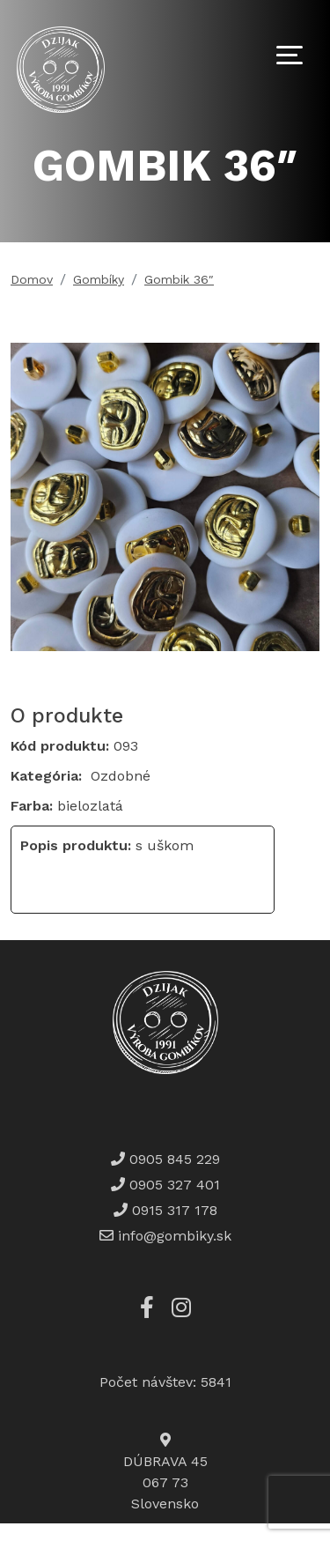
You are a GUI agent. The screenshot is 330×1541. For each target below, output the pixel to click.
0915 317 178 (172, 1210)
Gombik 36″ (179, 279)
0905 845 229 (172, 1159)
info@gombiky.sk (174, 1235)
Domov (32, 279)
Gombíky (98, 279)
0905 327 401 (172, 1184)
